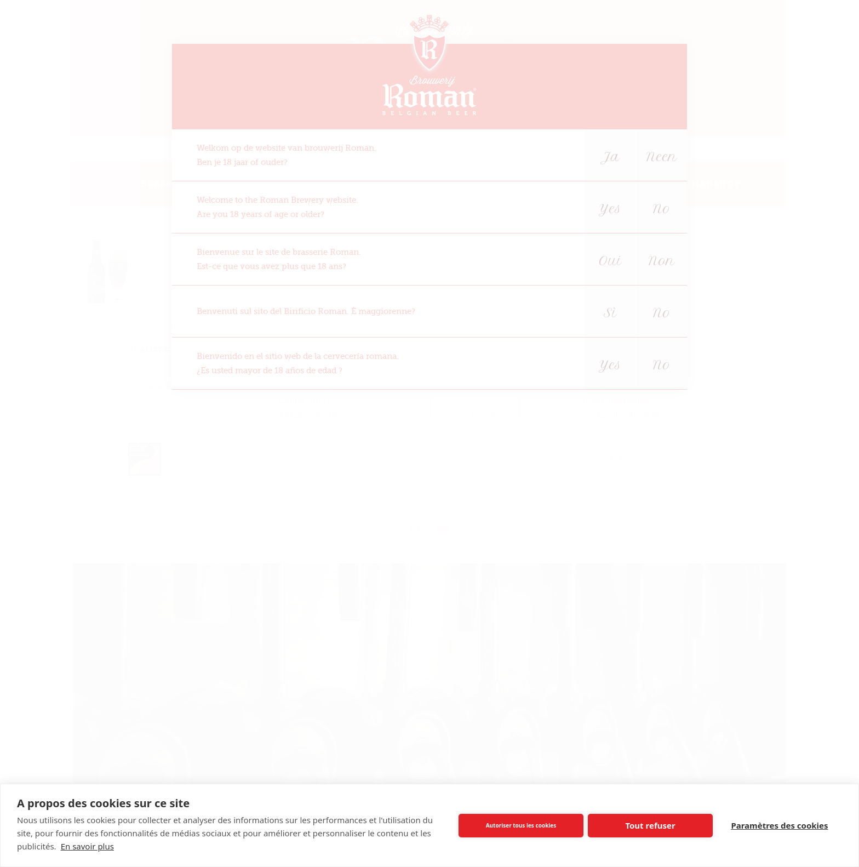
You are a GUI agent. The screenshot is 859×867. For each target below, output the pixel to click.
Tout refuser (650, 825)
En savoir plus (87, 846)
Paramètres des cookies (779, 825)
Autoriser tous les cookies (521, 825)
